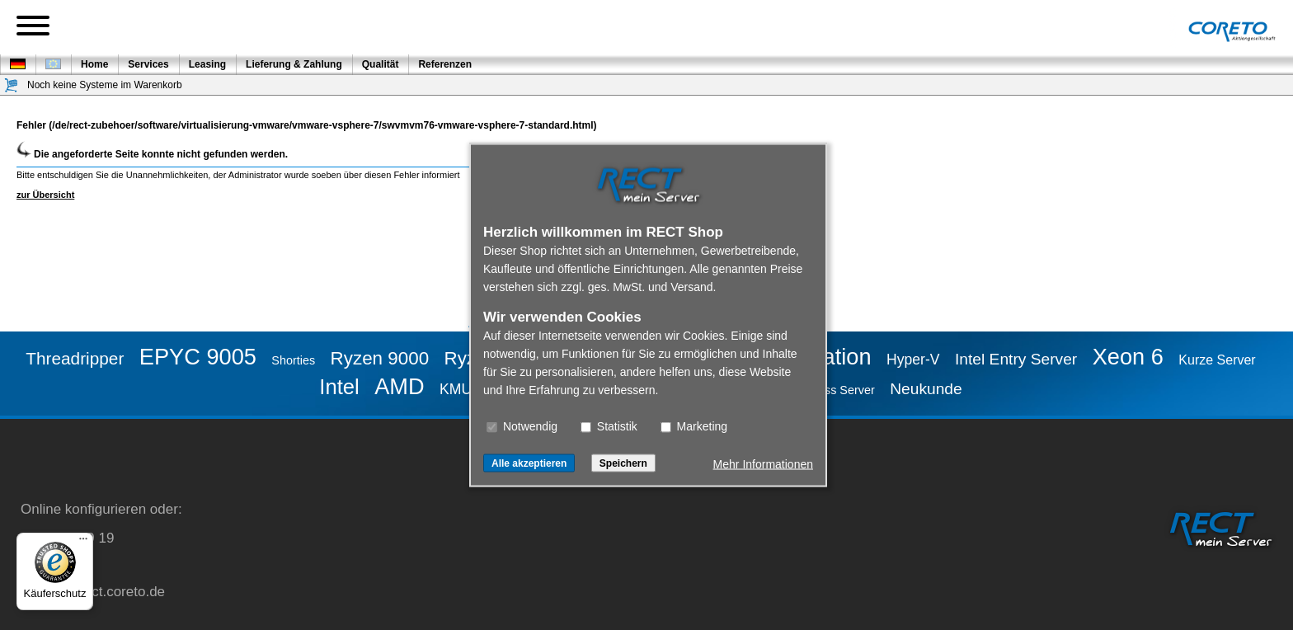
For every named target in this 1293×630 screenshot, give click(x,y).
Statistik (609, 426)
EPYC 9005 (197, 356)
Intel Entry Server (1016, 359)
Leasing (207, 64)
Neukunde (926, 388)
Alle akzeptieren (529, 463)
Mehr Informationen (763, 464)
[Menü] (83, 542)
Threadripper (75, 358)
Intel (339, 386)
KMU (456, 389)
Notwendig (522, 426)
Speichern (623, 463)
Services (148, 64)
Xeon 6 (1128, 356)
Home (94, 64)
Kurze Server (1216, 360)
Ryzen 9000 (380, 358)
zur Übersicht (45, 195)
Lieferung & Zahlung (294, 64)
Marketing (694, 426)
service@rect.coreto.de (93, 591)
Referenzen (445, 64)
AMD (399, 386)
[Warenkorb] (11, 85)
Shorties (293, 360)
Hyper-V (913, 359)
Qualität (380, 64)
